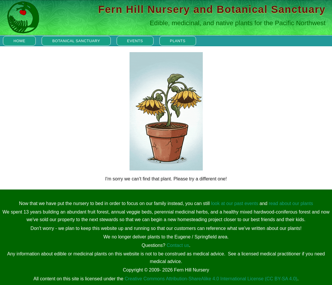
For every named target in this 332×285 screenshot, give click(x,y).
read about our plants (291, 203)
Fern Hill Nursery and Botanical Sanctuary (212, 9)
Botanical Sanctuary (76, 41)
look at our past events (234, 203)
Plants (177, 41)
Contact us (178, 245)
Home (19, 41)
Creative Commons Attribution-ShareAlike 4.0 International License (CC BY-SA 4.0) (211, 278)
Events (135, 41)
